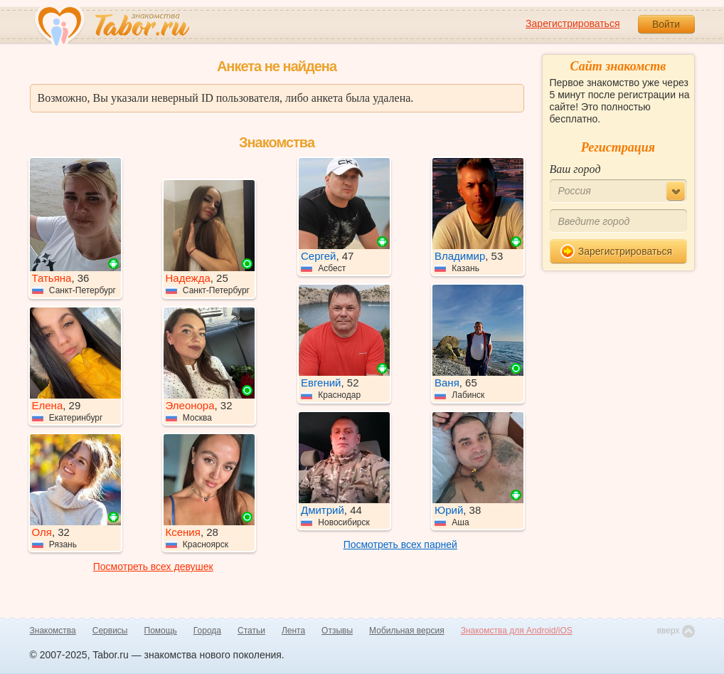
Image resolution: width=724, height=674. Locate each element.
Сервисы (110, 631)
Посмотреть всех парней (400, 544)
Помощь (160, 631)
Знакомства (53, 631)
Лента (293, 631)
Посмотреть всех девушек (153, 566)
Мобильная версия (406, 631)
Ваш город (575, 169)
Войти (666, 24)
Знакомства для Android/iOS (517, 631)
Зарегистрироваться (572, 23)
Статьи (251, 631)
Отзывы (337, 631)
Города (207, 631)
